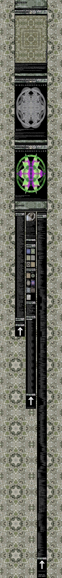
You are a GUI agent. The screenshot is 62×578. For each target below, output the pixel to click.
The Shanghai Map (30, 310)
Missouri (40, 384)
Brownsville (42, 427)
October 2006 (30, 365)
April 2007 (29, 362)
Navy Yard (42, 338)
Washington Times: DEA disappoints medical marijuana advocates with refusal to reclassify (20, 262)
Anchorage (42, 291)
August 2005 (30, 373)
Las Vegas (42, 392)
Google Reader (40, 273)
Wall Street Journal (42, 505)
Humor (39, 281)
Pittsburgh (42, 415)
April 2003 (29, 388)
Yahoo (39, 555)
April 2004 (29, 382)
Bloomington (42, 365)
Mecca (41, 455)
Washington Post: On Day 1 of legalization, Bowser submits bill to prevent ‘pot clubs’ (20, 274)
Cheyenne (42, 468)
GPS (38, 274)
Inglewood (43, 298)
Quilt (39, 526)
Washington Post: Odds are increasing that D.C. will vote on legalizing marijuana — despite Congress (20, 279)
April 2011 (29, 335)
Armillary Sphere (41, 231)
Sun (41, 423)
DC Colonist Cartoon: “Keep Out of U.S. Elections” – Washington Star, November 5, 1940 (20, 303)
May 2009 (29, 348)
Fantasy (39, 262)
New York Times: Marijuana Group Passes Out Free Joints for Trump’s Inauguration (20, 248)
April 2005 (29, 375)
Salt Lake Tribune (41, 500)
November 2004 (30, 378)
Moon (41, 422)
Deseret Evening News (42, 485)
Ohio (39, 409)
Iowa (39, 366)
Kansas (40, 367)
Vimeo (39, 546)
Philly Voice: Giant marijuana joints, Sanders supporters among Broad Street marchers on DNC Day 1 (20, 265)
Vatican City (42, 467)
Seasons (39, 533)
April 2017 (29, 324)
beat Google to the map (19, 65)
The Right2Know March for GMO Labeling (20, 291)
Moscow (43, 460)
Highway (39, 277)
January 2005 (30, 377)
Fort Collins (42, 312)
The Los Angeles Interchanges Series (29, 305)
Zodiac (39, 556)
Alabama (40, 289)
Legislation (40, 256)
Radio (39, 519)
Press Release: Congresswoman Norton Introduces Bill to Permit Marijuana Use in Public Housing (20, 217)
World (40, 442)
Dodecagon (42, 527)
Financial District (43, 306)
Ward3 (41, 345)
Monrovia (42, 457)
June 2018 (29, 320)
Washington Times (41, 511)
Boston (42, 378)
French (39, 266)
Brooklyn (43, 398)
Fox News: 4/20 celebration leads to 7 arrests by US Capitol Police (20, 237)
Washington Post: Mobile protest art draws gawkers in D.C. (20, 290)
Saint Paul (42, 382)
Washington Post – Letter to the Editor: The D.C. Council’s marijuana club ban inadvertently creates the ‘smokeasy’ (20, 271)
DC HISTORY (27, 8)
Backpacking (40, 237)
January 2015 (30, 328)
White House (42, 351)
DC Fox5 (40, 483)
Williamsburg (45, 399)
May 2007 (29, 361)
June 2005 (29, 374)
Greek (39, 275)
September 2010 (30, 339)
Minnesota (40, 381)
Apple (39, 232)
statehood (39, 536)
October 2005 (30, 372)
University (39, 544)
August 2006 (30, 366)
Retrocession (41, 257)
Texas (40, 426)
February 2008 (30, 356)
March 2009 (29, 349)
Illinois (40, 362)
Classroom (39, 248)
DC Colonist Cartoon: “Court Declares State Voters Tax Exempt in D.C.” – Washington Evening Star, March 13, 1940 (20, 294)
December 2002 (30, 390)
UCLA (43, 302)
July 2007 (29, 360)
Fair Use (18, 319)
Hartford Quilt (19, 252)
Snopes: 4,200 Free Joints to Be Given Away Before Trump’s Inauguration (20, 257)
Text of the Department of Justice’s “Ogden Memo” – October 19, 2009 (20, 298)
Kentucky (40, 368)
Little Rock (42, 294)
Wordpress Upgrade (41, 554)
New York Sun (41, 492)
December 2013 (30, 330)
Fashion (39, 263)
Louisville (42, 369)
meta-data (39, 471)
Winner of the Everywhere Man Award (30, 314)
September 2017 (30, 322)
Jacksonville (42, 355)
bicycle (39, 239)
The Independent (41, 502)
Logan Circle (42, 330)
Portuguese (39, 517)
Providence (42, 417)
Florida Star (40, 486)
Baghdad (43, 454)
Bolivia (43, 464)
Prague (42, 459)
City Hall (42, 319)
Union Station (43, 343)
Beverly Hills (42, 295)
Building (39, 242)
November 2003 (30, 384)
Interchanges (44, 299)
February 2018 (30, 321)
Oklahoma (40, 410)
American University (42, 316)
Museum (39, 474)
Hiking (39, 278)
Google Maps (40, 272)
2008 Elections (40, 219)
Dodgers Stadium (43, 297)
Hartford (42, 314)
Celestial (39, 246)
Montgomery (42, 290)
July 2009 (29, 347)
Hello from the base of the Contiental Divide (20, 315)
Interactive (39, 283)
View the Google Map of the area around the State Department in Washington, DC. (28, 70)
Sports (39, 535)
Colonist (40, 225)
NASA (39, 476)
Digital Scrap (40, 260)
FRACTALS (44, 8)
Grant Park (43, 363)
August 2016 (30, 325)
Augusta (42, 372)
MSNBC (40, 491)
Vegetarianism (40, 545)
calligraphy (39, 243)
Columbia (42, 418)
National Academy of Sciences (20, 68)
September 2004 (30, 379)
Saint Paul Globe (41, 499)
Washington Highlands (42, 350)
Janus (40, 522)
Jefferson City (43, 386)
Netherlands (44, 450)
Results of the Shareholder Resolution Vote (20, 282)
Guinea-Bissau (43, 452)
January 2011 (30, 337)
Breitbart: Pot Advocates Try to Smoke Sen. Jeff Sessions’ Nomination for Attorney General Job (20, 254)
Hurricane (40, 549)
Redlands (42, 304)
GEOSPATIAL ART (22, 8)
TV (38, 543)
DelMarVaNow (41, 484)
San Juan (42, 416)
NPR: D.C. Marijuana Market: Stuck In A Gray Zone (20, 231)
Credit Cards (40, 252)
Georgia (40, 358)
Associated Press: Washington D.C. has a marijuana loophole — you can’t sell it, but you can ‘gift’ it (20, 224)
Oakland (42, 303)
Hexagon (42, 528)
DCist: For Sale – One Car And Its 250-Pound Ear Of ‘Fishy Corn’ (20, 233)
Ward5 (41, 346)
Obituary (39, 513)
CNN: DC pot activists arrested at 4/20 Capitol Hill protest (20, 235)
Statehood (40, 258)
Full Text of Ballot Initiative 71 (20, 283)
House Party (40, 280)
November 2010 (30, 338)
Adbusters (39, 226)
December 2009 (30, 344)
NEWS (34, 8)
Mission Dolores (43, 309)
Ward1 (41, 344)
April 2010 (29, 342)
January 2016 (30, 327)
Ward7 (41, 347)
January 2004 (30, 383)
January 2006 (30, 370)
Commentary (40, 249)
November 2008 (30, 351)
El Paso (42, 428)
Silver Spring (42, 377)
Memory (40, 524)
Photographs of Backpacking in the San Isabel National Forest (20, 316)
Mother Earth (41, 525)
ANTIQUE (29, 9)
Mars (41, 421)
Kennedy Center (43, 329)
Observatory (42, 339)
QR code (39, 518)
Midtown (45, 404)
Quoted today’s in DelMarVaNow (19, 277)
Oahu (41, 360)
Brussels (42, 443)
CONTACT (37, 9)
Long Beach (44, 300)
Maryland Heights (43, 387)
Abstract (40, 521)
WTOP (40, 512)
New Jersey (40, 394)
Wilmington (42, 354)
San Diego (42, 305)
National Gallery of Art (44, 334)
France (43, 448)
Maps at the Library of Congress (30, 312)
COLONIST (36, 8)
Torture (39, 542)
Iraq (41, 453)
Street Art (39, 539)
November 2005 (30, 371)
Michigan (40, 380)
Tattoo (39, 540)
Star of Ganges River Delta (21, 146)
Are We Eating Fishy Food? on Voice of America (20, 287)
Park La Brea (44, 301)
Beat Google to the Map (41, 238)
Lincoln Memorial (43, 333)
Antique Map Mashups (30, 307)
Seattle (42, 439)
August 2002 (30, 392)
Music (39, 475)
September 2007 (30, 359)
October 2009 (30, 345)
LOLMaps (39, 469)
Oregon (40, 411)
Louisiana (40, 370)
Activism (39, 223)
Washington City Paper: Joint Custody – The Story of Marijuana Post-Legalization (20, 227)
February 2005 (30, 376)
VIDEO (34, 9)
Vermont (40, 434)
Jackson (42, 383)
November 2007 (30, 358)
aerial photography (41, 227)
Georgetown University (42, 325)
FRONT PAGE (18, 8)
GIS (38, 269)
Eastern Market (43, 322)
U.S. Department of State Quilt (22, 11)
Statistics (39, 537)
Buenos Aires (45, 463)
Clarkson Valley (43, 385)
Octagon (42, 529)
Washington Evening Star (42, 507)
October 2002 (30, 391)
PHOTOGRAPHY (25, 9)
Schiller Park (42, 364)
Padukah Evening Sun (42, 495)
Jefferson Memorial (43, 332)
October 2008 (30, 352)
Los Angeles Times (42, 490)
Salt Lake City (43, 433)
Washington (40, 438)
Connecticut (40, 313)
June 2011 (29, 334)
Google (39, 270)
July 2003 (29, 386)
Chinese (39, 247)
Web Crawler (40, 552)
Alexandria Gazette (42, 480)
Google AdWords (40, 271)
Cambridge (42, 379)
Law (38, 285)
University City (43, 389)
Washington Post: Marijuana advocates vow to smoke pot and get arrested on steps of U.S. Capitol (20, 241)
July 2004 (29, 380)
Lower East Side (44, 403)
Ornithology (40, 514)
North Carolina (41, 406)
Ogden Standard (41, 494)
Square (42, 531)
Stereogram (39, 538)
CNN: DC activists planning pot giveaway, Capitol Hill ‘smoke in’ (20, 243)
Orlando (42, 356)
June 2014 (29, 329)
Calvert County (43, 375)
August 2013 (30, 331)
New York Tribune (41, 493)
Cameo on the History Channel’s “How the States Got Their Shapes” (20, 310)
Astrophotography (40, 235)
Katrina (42, 550)
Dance (39, 254)
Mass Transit (40, 470)
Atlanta (42, 359)
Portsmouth (42, 393)
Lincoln (42, 391)
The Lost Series (29, 306)
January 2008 (30, 357)
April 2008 (29, 355)
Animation (39, 229)
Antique (39, 230)
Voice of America (41, 504)
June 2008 (29, 354)
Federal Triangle (43, 323)
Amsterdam (45, 451)
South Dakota (41, 419)
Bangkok (42, 431)
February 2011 (30, 336)
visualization (40, 547)
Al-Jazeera (40, 479)
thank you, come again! (42, 575)
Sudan (41, 466)
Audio (39, 236)
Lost (39, 523)
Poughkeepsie (43, 405)
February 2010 (30, 343)
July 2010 (29, 340)
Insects (39, 282)
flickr (39, 265)
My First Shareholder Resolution (20, 284)
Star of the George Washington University (25, 80)
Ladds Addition (43, 412)
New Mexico (40, 395)
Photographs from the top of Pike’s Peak (20, 313)
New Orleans (42, 371)
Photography (40, 516)
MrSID (39, 473)
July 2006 (29, 367)
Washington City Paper (42, 506)
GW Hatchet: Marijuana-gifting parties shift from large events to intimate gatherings (20, 222)
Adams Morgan (43, 315)
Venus (41, 424)
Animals (39, 228)
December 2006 (30, 364)
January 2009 (30, 350)
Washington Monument (44, 336)
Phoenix (42, 292)
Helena (42, 390)
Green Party (40, 276)
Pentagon (42, 437)
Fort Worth (42, 429)
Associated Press (41, 481)
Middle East (42, 456)
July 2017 (29, 323)
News (39, 477)
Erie (41, 414)
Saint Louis (42, 388)
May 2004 (29, 381)
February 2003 (30, 389)
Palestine (42, 458)
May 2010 (29, 341)
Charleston (42, 440)
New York (40, 396)
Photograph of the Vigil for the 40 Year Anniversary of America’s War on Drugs (20, 306)
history (39, 279)
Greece (43, 449)
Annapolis (42, 373)
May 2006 (29, 368)
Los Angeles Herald (42, 489)
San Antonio (42, 430)
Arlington (42, 436)
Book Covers (40, 241)
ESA (38, 261)
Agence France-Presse (42, 478)
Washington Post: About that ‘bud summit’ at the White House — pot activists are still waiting (20, 268)
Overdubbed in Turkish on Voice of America (20, 285)
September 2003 (30, 385)
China (41, 444)
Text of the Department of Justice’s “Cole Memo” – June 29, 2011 (20, 296)
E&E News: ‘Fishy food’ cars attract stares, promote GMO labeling (20, 288)
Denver (42, 311)
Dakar (43, 461)
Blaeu (39, 240)
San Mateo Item (41, 501)
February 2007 (30, 363)
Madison (42, 441)
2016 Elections (40, 222)
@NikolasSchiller (42, 213)
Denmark (43, 446)
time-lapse (39, 541)
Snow (39, 551)
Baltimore (42, 374)
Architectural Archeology (41, 233)
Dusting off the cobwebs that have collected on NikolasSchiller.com (20, 276)
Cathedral (42, 317)
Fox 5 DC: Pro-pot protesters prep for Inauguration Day (20, 250)
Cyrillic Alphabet (40, 253)
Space (40, 420)
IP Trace (39, 284)
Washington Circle (43, 348)
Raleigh (42, 407)
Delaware (40, 353)
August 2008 (30, 353)
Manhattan (43, 400)
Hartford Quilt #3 (19, 251)
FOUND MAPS (40, 8)
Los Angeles (42, 296)
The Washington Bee (42, 503)
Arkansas (40, 293)
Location (39, 288)
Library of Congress (41, 287)
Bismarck (42, 408)
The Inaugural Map (30, 309)
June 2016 (29, 326)
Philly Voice (40, 498)
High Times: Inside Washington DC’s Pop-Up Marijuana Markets (20, 220)
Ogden (41, 432)
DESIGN (32, 9)
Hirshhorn (43, 331)
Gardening (39, 267)
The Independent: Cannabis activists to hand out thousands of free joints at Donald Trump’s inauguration (20, 259)
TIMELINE (31, 8)
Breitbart (40, 482)
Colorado (40, 310)
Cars (38, 244)
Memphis (42, 425)
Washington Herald (41, 508)
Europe (42, 445)
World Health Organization (19, 69)
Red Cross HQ (41, 68)
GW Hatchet (40, 487)
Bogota (45, 465)
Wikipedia (39, 553)
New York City (43, 397)
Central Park (45, 401)
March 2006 (29, 369)
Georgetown (42, 324)
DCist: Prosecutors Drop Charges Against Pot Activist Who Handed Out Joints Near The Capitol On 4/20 (20, 229)
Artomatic (39, 234)
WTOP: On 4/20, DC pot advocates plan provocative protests (20, 239)
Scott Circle (42, 341)
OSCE (39, 515)
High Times (40, 488)
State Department (36, 67)
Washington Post (41, 510)
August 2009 (30, 346)
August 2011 (30, 333)
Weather (39, 548)
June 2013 (29, 332)
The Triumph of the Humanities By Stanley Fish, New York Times (20, 312)
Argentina (43, 462)
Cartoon (39, 245)
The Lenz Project (30, 311)
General (39, 268)
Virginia (40, 435)
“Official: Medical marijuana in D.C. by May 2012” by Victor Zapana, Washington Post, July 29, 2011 (20, 300)
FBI (38, 264)
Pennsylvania (41, 413)
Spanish (39, 534)
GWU (21, 67)
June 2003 (29, 387)
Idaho (40, 361)
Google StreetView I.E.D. (31, 308)
